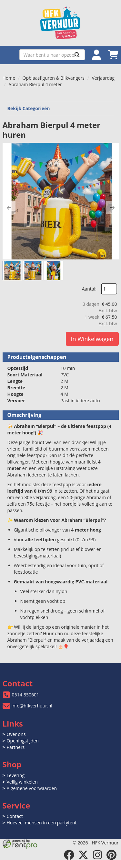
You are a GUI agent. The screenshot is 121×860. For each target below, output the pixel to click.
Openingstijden (23, 741)
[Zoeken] (77, 55)
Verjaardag (103, 78)
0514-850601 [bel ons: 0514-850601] (25, 695)
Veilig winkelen (22, 782)
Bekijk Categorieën (60, 108)
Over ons (16, 734)
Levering (16, 775)
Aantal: (89, 289)
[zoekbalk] (52, 54)
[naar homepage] (61, 22)
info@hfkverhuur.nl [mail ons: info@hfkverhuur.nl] (32, 706)
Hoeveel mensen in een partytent (42, 823)
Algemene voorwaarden (32, 788)
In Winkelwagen (92, 339)
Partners (16, 747)
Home (9, 78)
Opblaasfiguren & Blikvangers (54, 78)
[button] (9, 207)
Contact (15, 816)
